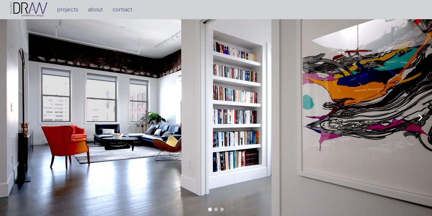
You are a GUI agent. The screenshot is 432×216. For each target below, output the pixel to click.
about (95, 9)
